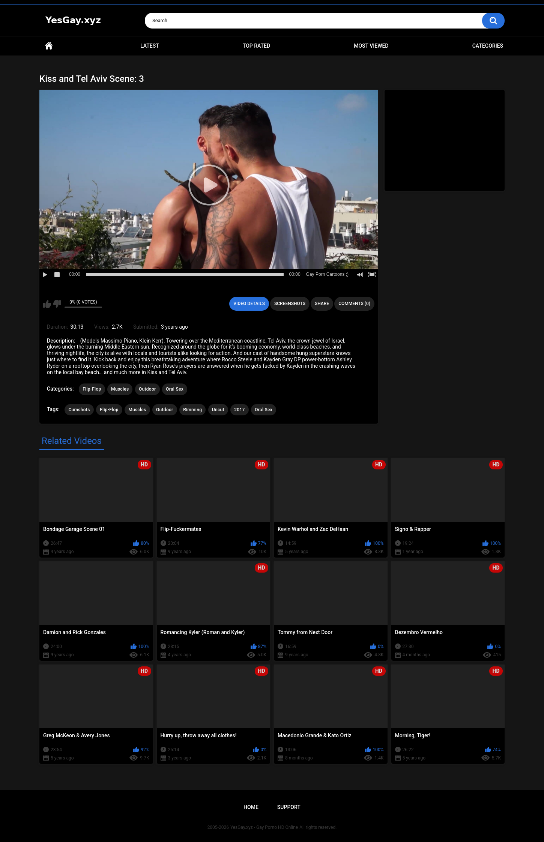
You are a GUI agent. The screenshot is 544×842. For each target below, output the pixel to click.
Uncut (218, 409)
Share (322, 303)
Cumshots (79, 409)
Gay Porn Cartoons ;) (327, 274)
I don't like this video (57, 304)
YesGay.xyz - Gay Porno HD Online (264, 827)
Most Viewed (371, 46)
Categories (487, 46)
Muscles (120, 389)
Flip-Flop (92, 389)
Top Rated (256, 46)
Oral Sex (174, 389)
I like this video (47, 304)
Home (48, 46)
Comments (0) (354, 303)
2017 (239, 409)
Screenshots (289, 303)
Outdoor (147, 389)
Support (289, 807)
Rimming (192, 409)
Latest (149, 46)
